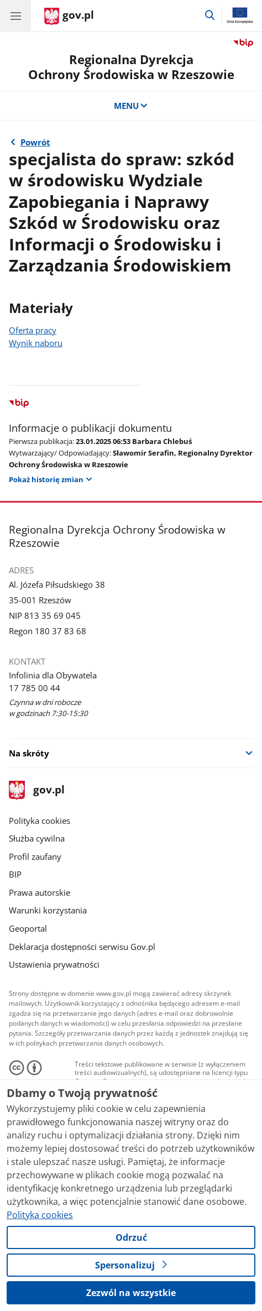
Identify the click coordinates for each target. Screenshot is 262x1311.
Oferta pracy (32, 330)
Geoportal (28, 928)
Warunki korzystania (48, 910)
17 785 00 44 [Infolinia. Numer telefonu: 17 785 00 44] (34, 687)
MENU (131, 105)
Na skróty (29, 753)
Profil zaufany (35, 856)
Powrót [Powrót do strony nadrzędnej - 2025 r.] (35, 142)
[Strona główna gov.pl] (69, 16)
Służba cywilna (37, 838)
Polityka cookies (39, 820)
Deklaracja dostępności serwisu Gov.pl (82, 946)
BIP (15, 874)
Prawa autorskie (39, 892)
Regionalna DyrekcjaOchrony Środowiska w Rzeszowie (131, 67)
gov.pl (36, 790)
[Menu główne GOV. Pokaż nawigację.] (15, 15)
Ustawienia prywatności (54, 964)
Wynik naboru (35, 342)
